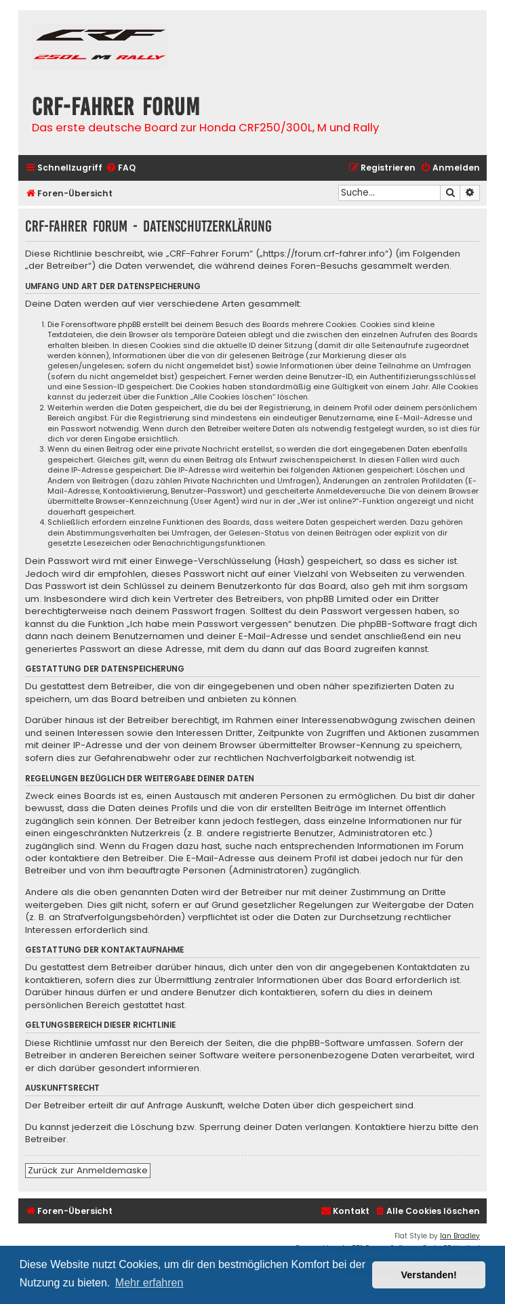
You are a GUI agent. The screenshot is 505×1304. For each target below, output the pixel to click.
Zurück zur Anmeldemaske (88, 1170)
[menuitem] (121, 168)
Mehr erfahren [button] (149, 1282)
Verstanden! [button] (429, 1274)
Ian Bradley (460, 1236)
